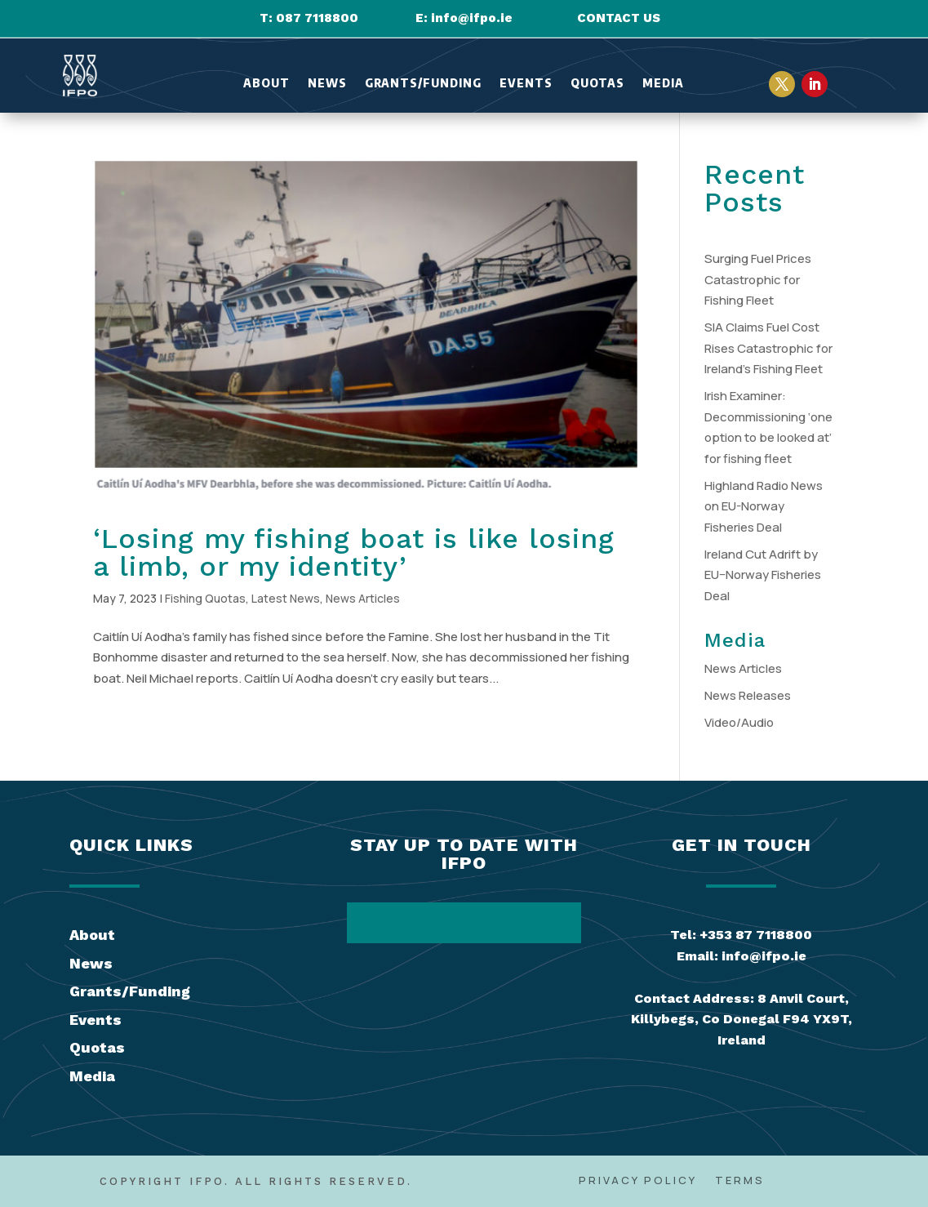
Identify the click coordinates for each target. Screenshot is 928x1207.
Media (663, 84)
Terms (740, 1180)
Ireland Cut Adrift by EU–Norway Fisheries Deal (762, 575)
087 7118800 (317, 18)
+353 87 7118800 (755, 934)
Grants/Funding (423, 84)
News (327, 84)
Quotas (597, 84)
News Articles (363, 598)
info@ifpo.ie (472, 18)
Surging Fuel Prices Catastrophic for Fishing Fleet (757, 279)
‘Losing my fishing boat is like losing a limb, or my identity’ (354, 552)
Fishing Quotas (205, 598)
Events (526, 84)
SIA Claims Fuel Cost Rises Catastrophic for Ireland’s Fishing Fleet (768, 347)
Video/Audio (739, 722)
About (266, 84)
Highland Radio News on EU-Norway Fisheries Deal (763, 506)
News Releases (747, 695)
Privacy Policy (638, 1180)
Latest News (285, 598)
